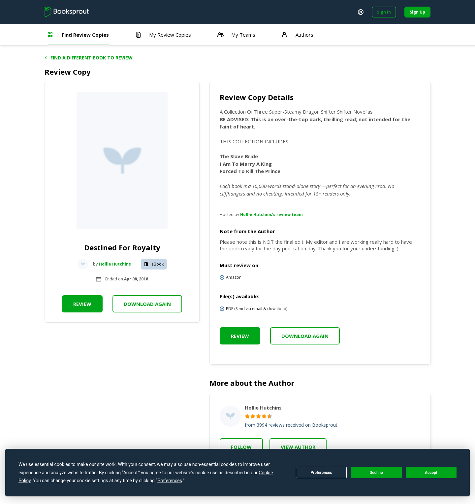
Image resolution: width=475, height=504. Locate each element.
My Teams (236, 34)
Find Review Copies (78, 34)
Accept (431, 472)
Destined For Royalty (122, 247)
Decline (376, 472)
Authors (297, 34)
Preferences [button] (169, 480)
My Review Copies (163, 34)
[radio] (247, 416)
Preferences (321, 472)
